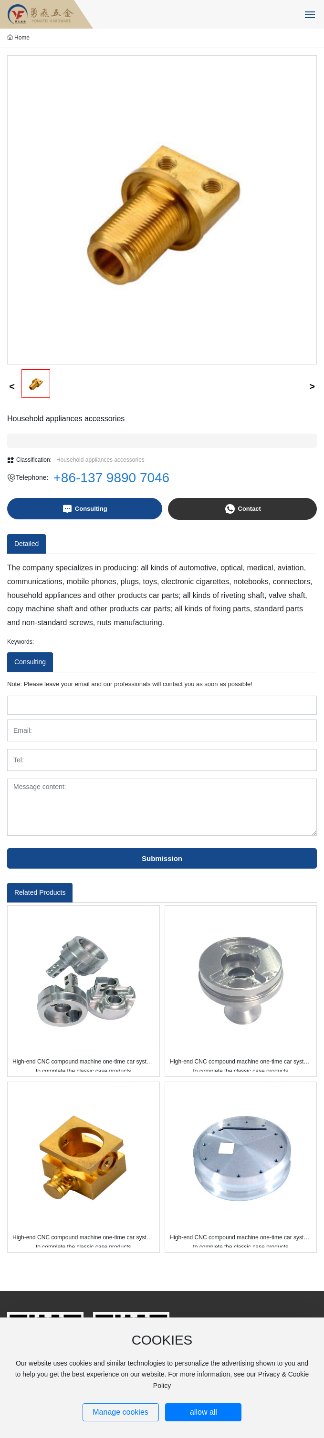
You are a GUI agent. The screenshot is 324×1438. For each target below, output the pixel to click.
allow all (203, 1412)
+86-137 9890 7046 (111, 477)
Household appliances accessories (100, 459)
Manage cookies (120, 1412)
